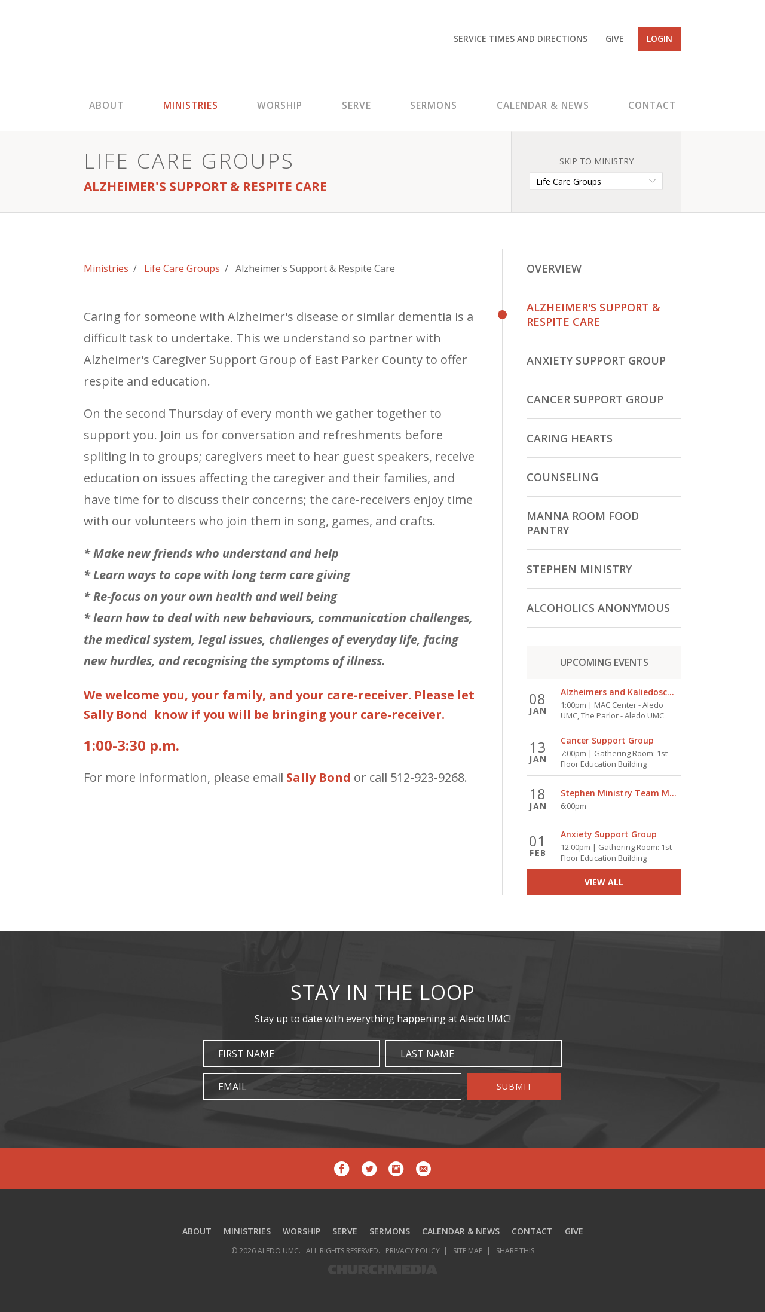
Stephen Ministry (579, 569)
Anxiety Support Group (596, 360)
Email (232, 1086)
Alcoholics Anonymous (598, 608)
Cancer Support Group (595, 399)
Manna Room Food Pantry (583, 523)
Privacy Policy (412, 1251)
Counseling (562, 477)
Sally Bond (318, 777)
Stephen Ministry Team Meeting (619, 793)
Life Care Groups (182, 268)
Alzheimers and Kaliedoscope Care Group (619, 692)
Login (659, 38)
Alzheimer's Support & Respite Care (593, 314)
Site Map (468, 1251)
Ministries (106, 268)
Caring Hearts (570, 438)
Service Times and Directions (520, 38)
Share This (515, 1251)
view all (604, 882)
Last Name (427, 1053)
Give (614, 38)
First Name (246, 1053)
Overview (554, 268)
